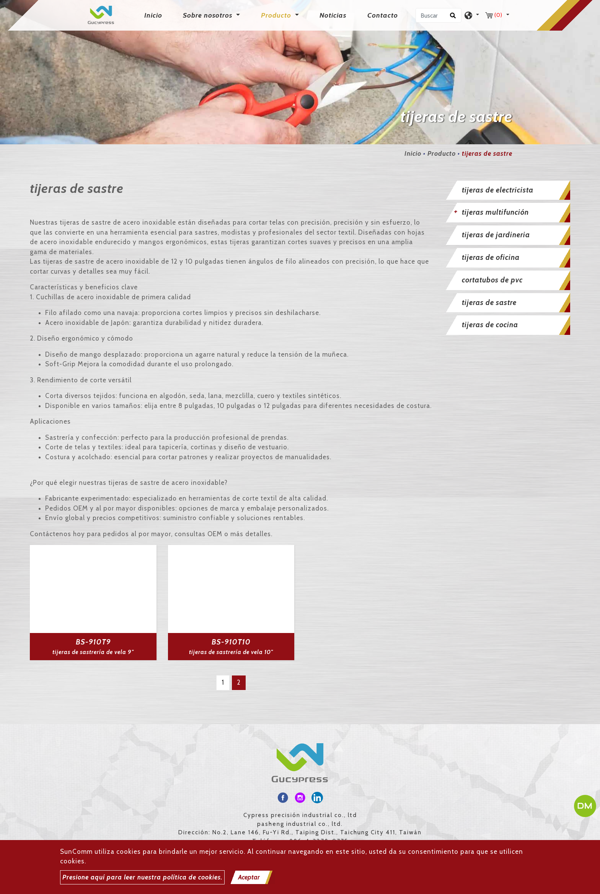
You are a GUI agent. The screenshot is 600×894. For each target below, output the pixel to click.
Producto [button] (277, 15)
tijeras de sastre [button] (489, 302)
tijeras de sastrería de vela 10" (231, 652)
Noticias (333, 15)
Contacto (382, 15)
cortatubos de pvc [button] (492, 280)
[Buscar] (438, 15)
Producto (441, 153)
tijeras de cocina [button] (490, 324)
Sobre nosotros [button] (208, 15)
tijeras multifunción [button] (495, 212)
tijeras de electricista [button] (497, 190)
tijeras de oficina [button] (491, 257)
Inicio (154, 15)
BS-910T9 (93, 642)
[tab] (506, 190)
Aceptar (249, 877)
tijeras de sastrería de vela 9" (93, 652)
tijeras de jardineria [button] (496, 234)
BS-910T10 (231, 642)
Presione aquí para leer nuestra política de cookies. (142, 877)
